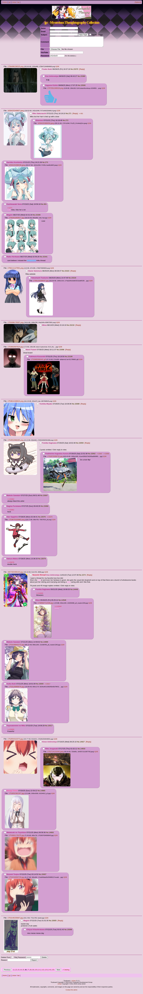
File (15, 959)
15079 (43, 561)
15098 (61, 352)
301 (45, 206)
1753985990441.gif (38, 361)
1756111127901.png (15, 270)
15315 (67, 273)
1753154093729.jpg (16, 879)
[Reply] (82, 71)
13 (46, 972)
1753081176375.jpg (16, 837)
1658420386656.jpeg (46, 125)
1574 (84, 577)
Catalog (66, 972)
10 (36, 972)
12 (43, 972)
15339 (38, 217)
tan (18, 2)
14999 (45, 644)
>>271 (9, 210)
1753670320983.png (17, 521)
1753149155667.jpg (15, 920)
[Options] (138, 2)
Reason (4, 962)
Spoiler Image (97, 35)
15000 (41, 686)
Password (22, 959)
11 (39, 972)
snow (14, 2)
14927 (82, 744)
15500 (83, 87)
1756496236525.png (15, 68)
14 (50, 972)
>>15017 (47, 686)
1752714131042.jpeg (55, 753)
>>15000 (10, 731)
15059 (81, 445)
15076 (43, 519)
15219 (71, 327)
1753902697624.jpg (15, 349)
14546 (63, 602)
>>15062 (10, 501)
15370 (75, 71)
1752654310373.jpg (15, 741)
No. (72, 71)
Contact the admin (71, 992)
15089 (77, 406)
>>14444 (39, 595)
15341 (45, 259)
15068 (46, 508)
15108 (70, 358)
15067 (45, 497)
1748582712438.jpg (45, 605)
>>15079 (49, 519)
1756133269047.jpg (41, 283)
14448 (75, 591)
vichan (74, 982)
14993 (51, 834)
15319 (73, 280)
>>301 (81, 115)
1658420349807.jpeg (15, 113)
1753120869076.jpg (16, 689)
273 (46, 164)
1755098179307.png (15, 324)
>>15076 (10, 564)
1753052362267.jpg (16, 795)
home (5, 2)
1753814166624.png (15, 403)
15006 (69, 931)
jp (9, 2)
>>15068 (106, 455)
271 (70, 115)
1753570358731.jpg (55, 458)
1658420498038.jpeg (17, 167)
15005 (54, 922)
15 (53, 972)
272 (66, 122)
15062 (93, 456)
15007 (43, 876)
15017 (50, 728)
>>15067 (99, 455)
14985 (42, 793)
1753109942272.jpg (16, 647)
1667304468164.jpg (15, 574)
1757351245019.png (55, 90)
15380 (82, 78)
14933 (82, 751)
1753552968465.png (15, 442)
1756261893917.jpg (16, 220)
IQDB (57, 68)
